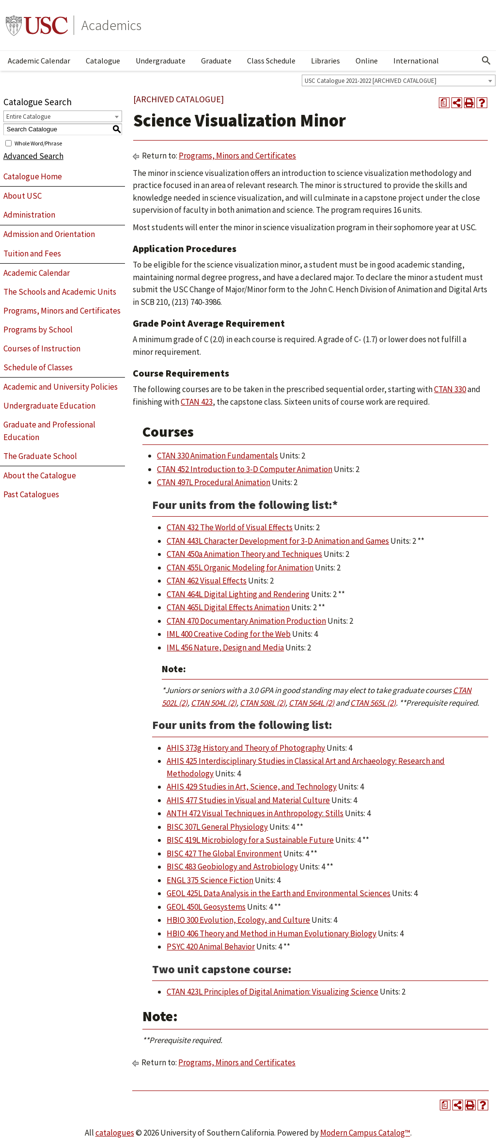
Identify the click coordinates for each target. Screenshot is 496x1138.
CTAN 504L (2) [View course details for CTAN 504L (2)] (213, 702)
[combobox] (399, 80)
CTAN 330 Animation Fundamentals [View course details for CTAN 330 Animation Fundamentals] (217, 455)
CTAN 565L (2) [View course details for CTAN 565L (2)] (373, 702)
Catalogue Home (32, 176)
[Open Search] (486, 60)
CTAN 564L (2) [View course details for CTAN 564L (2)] (311, 702)
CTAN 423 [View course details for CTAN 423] (197, 401)
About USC (22, 195)
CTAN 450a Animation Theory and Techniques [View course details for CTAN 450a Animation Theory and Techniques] (244, 554)
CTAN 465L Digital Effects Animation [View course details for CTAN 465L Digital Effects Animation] (228, 607)
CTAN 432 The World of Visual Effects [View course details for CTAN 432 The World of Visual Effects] (230, 527)
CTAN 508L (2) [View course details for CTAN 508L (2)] (262, 702)
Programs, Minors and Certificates (62, 310)
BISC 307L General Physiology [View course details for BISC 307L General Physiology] (217, 827)
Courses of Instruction (41, 348)
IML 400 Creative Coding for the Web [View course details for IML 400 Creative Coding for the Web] (229, 634)
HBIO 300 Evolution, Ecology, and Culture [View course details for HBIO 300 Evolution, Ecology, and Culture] (238, 920)
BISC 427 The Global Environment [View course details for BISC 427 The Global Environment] (224, 853)
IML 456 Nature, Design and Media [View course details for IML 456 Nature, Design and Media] (225, 647)
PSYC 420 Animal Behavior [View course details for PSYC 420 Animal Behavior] (211, 946)
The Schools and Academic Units (59, 291)
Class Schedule (271, 60)
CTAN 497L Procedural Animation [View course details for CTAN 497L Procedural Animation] (213, 482)
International (416, 60)
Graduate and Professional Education (49, 431)
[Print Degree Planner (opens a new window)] (444, 102)
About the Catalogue (39, 475)
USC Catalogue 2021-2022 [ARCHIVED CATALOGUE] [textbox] (370, 81)
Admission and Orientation (49, 234)
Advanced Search (33, 156)
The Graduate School (40, 456)
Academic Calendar (39, 60)
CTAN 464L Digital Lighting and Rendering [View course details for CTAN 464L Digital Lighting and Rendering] (238, 594)
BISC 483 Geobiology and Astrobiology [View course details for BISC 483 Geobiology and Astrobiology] (232, 866)
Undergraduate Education (49, 405)
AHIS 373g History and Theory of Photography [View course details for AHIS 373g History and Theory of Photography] (246, 748)
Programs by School (38, 329)
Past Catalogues (31, 494)
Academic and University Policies (60, 386)
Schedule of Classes (38, 367)
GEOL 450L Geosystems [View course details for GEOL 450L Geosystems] (206, 906)
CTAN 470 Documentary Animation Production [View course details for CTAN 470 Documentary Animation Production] (246, 621)
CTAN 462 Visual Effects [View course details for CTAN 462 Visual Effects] (207, 580)
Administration (29, 214)
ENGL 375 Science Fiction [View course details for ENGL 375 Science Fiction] (210, 880)
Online (367, 60)
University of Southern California (37, 25)
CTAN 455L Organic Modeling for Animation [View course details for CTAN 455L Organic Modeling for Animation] (240, 567)
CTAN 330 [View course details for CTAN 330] (450, 389)
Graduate (216, 60)
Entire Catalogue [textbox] (28, 116)
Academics (111, 25)
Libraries (325, 60)
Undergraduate (161, 60)
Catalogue (103, 60)
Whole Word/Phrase (38, 142)
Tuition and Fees (32, 253)
